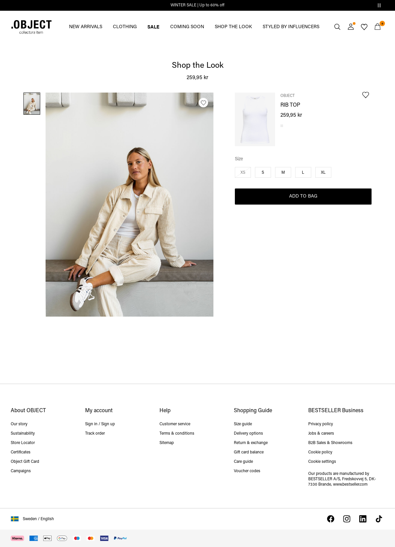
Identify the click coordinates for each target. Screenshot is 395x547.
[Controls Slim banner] (379, 5)
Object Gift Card (25, 462)
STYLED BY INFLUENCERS (291, 27)
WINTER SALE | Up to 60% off (197, 5)
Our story (19, 424)
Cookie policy (320, 452)
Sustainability (23, 434)
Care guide (243, 462)
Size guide (243, 424)
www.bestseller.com (350, 485)
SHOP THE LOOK (233, 27)
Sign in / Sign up (100, 424)
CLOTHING (125, 27)
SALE (153, 26)
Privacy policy (320, 424)
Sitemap (166, 443)
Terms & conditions (176, 434)
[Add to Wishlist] (203, 102)
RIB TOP (290, 105)
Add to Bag (303, 196)
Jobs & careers (321, 434)
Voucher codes (247, 471)
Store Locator (23, 443)
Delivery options (248, 434)
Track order (95, 434)
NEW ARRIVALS (85, 27)
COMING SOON (187, 27)
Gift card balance (249, 452)
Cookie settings (322, 462)
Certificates (20, 452)
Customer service (174, 424)
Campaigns (21, 471)
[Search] (337, 27)
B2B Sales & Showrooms (330, 443)
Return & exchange (251, 443)
